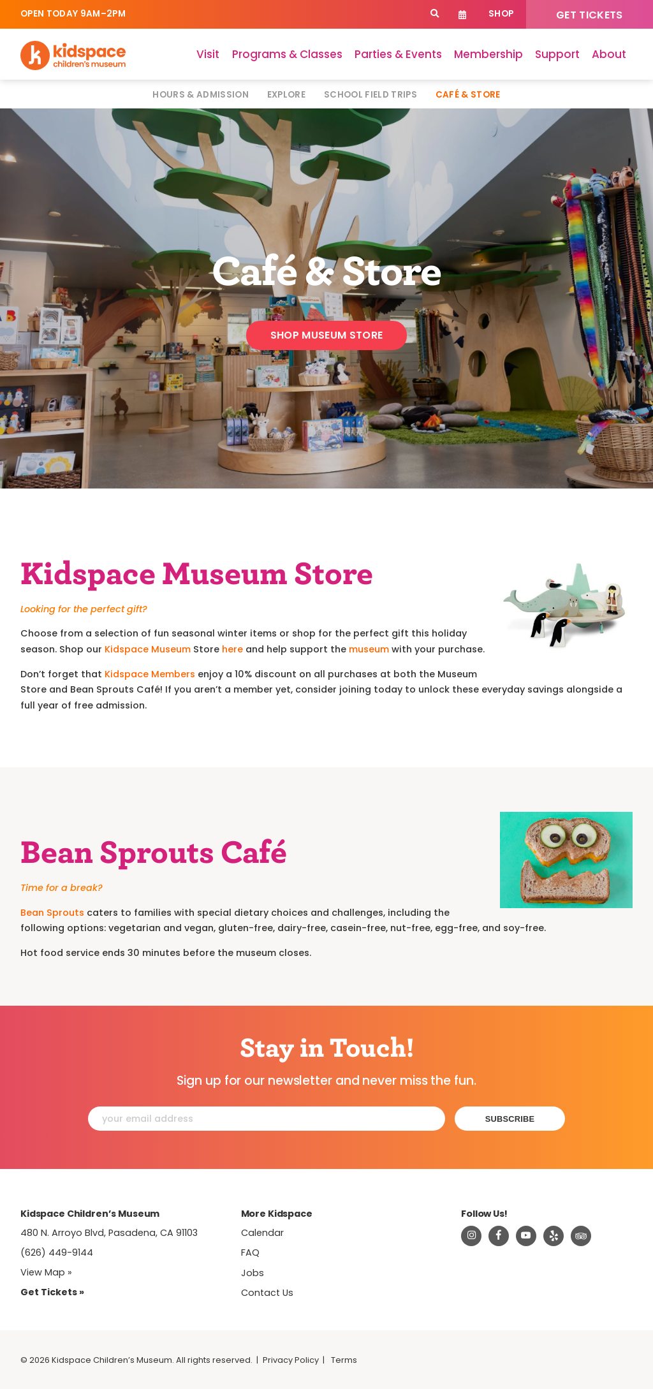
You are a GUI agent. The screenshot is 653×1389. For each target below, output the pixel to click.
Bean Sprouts (52, 912)
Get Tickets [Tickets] (589, 15)
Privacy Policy (291, 1360)
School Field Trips (370, 95)
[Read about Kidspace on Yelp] (553, 1236)
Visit (207, 54)
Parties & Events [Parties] (398, 54)
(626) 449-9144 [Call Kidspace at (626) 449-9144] (56, 1252)
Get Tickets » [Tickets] (52, 1292)
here (232, 649)
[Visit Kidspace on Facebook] (498, 1236)
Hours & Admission (200, 95)
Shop (500, 14)
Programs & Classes (287, 54)
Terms (344, 1360)
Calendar (462, 14)
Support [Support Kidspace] (557, 54)
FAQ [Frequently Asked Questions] (250, 1252)
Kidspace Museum (148, 649)
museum (369, 649)
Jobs (252, 1273)
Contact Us (267, 1292)
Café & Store (468, 95)
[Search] (434, 14)
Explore (286, 95)
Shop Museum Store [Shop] (326, 335)
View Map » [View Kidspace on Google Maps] (46, 1272)
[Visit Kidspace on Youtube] (526, 1236)
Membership (488, 54)
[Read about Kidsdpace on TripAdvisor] (581, 1236)
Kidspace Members (150, 674)
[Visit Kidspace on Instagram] (471, 1236)
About (609, 54)
